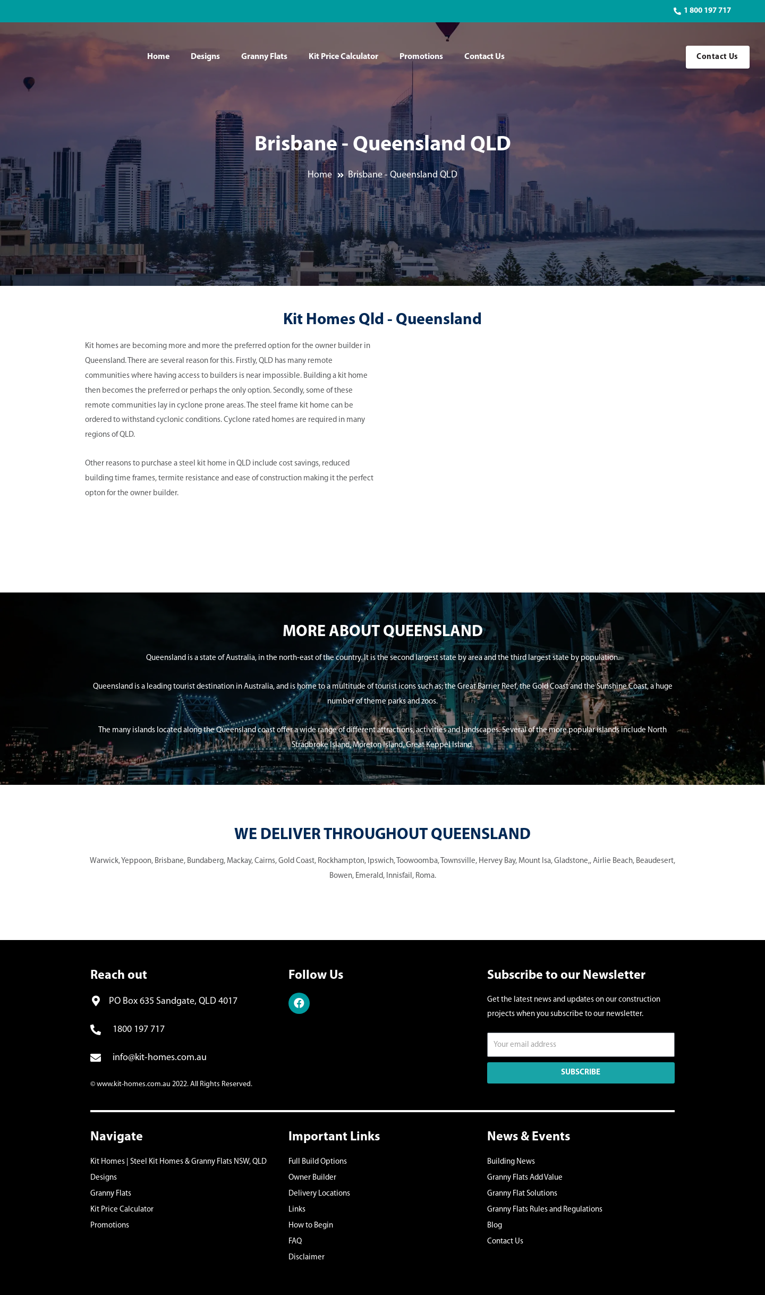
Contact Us (484, 57)
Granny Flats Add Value (525, 1178)
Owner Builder (312, 1178)
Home (158, 57)
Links (296, 1210)
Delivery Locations (319, 1194)
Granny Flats (264, 57)
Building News (511, 1162)
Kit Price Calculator (343, 57)
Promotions (421, 57)
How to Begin (310, 1226)
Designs (205, 57)
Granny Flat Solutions (522, 1194)
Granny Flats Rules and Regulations (544, 1210)
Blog (494, 1226)
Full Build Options (317, 1162)
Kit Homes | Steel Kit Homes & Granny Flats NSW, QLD (178, 1162)
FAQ (295, 1242)
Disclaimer (306, 1258)
